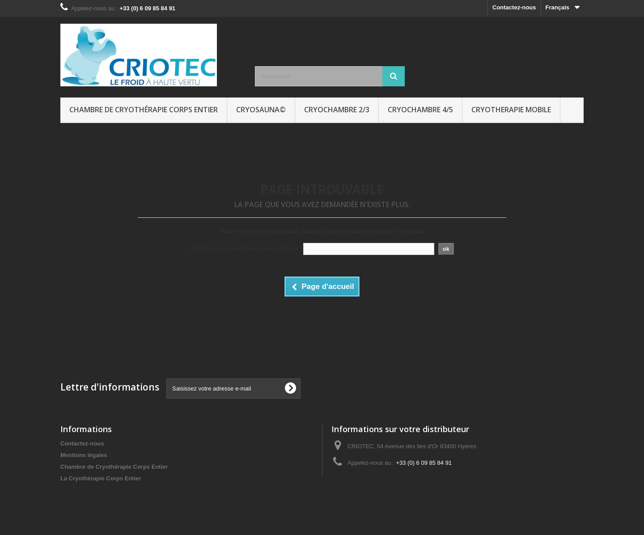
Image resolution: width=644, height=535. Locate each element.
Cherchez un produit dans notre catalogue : (245, 248)
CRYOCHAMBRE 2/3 (336, 110)
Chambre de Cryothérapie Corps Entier (143, 110)
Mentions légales (83, 455)
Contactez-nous (514, 7)
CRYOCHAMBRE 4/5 (420, 110)
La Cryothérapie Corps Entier (100, 478)
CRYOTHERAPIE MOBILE (511, 110)
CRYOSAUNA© (261, 110)
